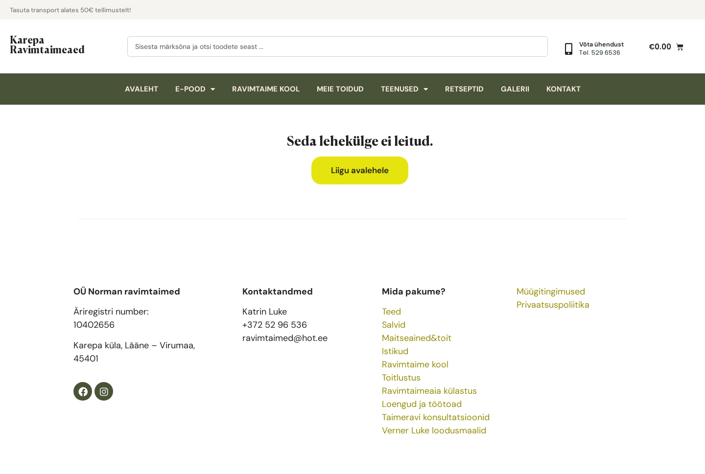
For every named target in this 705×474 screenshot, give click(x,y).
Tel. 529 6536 (599, 52)
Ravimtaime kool (266, 89)
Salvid (393, 325)
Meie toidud (340, 89)
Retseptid (464, 89)
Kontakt (563, 89)
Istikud (395, 351)
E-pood (195, 89)
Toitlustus (401, 378)
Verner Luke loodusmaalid (434, 430)
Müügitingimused (551, 291)
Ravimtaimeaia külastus (429, 391)
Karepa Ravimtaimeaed (47, 44)
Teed (391, 311)
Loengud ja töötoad (422, 404)
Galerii (515, 89)
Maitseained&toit (416, 338)
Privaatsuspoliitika (553, 305)
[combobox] (337, 46)
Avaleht (141, 89)
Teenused (404, 89)
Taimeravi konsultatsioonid (436, 417)
